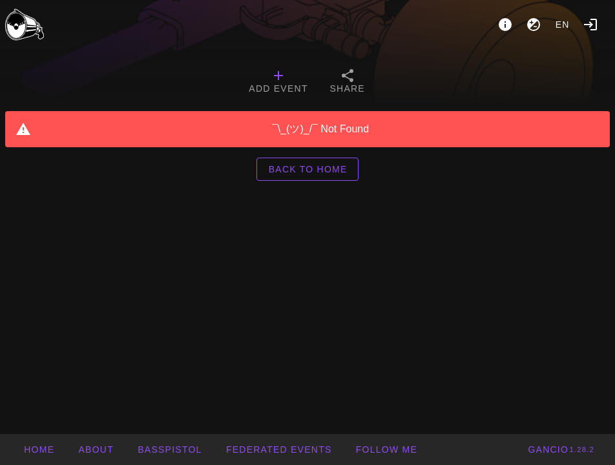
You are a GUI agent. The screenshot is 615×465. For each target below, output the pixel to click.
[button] (278, 449)
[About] (505, 24)
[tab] (278, 82)
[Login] (590, 24)
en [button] (563, 24)
